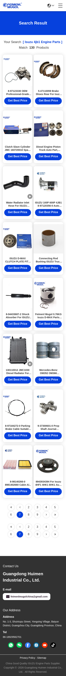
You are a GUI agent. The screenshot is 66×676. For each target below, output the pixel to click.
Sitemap (41, 657)
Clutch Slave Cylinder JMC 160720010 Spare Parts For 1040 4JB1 (17, 149)
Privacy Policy (27, 657)
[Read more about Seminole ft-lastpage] (55, 534)
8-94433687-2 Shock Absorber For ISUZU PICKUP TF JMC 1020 (17, 317)
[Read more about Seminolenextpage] (46, 534)
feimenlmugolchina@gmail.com (27, 596)
